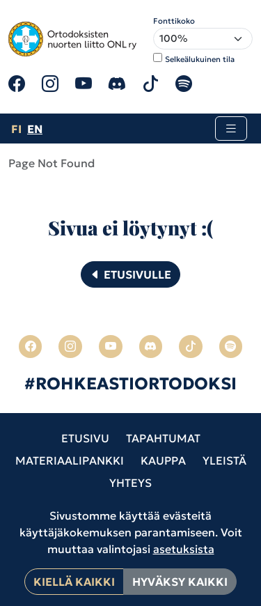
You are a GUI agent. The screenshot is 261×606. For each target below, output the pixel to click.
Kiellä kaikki (74, 582)
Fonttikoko (174, 21)
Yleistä (224, 460)
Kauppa (163, 460)
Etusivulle (130, 274)
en (34, 129)
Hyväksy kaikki (180, 582)
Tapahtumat (163, 438)
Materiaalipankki (69, 460)
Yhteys (130, 483)
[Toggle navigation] (231, 128)
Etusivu (85, 438)
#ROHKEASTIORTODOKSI (130, 383)
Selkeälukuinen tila (200, 59)
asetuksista (183, 549)
